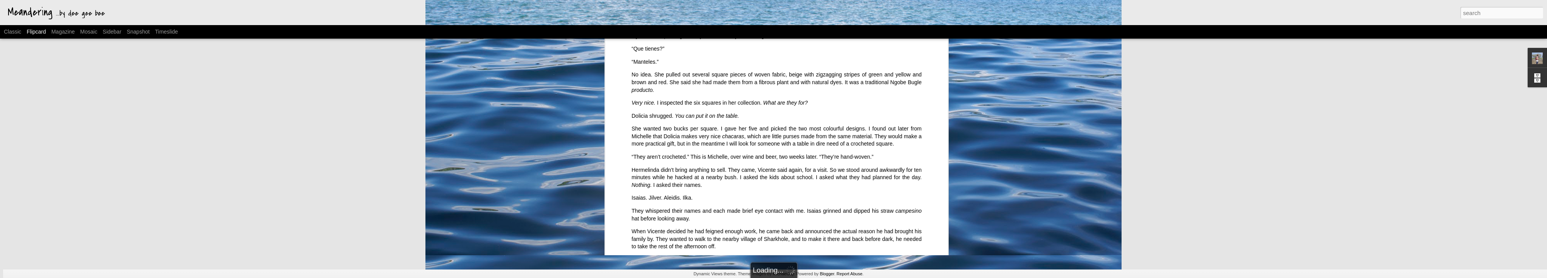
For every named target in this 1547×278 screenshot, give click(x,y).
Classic (12, 32)
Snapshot (138, 32)
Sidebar (112, 32)
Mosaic (88, 32)
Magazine (63, 32)
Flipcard (36, 32)
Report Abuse (849, 273)
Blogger (827, 273)
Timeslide (166, 32)
